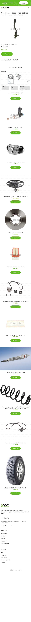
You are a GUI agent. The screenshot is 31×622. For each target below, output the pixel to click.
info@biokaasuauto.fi (6, 525)
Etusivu (2, 15)
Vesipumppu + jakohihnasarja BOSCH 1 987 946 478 (15, 301)
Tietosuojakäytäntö (5, 560)
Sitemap (3, 562)
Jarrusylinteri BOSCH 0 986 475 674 (15, 162)
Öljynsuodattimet (5, 543)
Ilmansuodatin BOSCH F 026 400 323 (15, 267)
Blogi (2, 552)
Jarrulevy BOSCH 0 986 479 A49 (15, 232)
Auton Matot (4, 533)
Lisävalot (3, 536)
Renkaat (3, 538)
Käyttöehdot (4, 557)
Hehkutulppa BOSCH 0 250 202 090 (15, 372)
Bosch (14, 44)
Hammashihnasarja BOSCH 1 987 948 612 (15, 443)
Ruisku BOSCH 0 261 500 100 (15, 127)
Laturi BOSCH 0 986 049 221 (16, 93)
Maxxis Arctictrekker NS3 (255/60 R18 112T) (15, 487)
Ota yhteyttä (4, 555)
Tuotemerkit (10, 44)
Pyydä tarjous (23, 3)
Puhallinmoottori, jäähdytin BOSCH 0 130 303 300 (15, 196)
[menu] (28, 8)
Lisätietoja (7, 54)
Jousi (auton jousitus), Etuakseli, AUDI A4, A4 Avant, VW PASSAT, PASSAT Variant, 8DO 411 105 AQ (15, 407)
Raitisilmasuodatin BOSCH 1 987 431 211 (15, 335)
